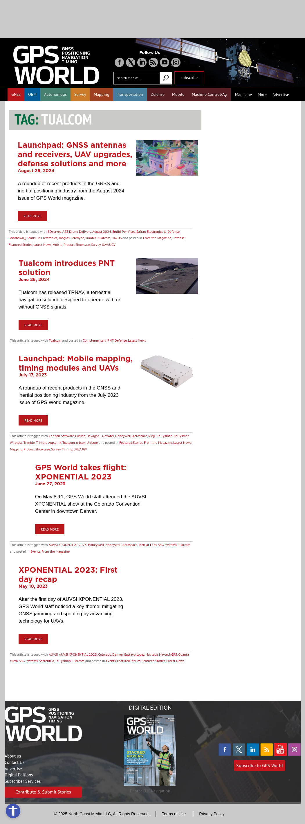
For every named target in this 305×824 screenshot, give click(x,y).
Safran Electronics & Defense (158, 231)
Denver (117, 654)
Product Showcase (77, 244)
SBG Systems (167, 544)
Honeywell (96, 544)
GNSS (16, 94)
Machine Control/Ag (209, 94)
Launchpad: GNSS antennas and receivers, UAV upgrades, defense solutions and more (75, 154)
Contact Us (14, 762)
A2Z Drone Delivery (76, 231)
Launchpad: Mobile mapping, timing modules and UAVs (76, 363)
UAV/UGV (108, 244)
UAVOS (116, 238)
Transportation (130, 94)
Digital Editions (19, 775)
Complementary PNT (98, 340)
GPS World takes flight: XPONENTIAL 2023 (80, 472)
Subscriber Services (23, 781)
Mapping (101, 94)
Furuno (80, 436)
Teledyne (77, 238)
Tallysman (165, 436)
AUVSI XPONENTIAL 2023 (68, 544)
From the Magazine (157, 238)
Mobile (178, 94)
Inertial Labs (147, 544)
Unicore (92, 442)
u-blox (80, 442)
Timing (67, 449)
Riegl (152, 436)
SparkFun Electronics (42, 238)
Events (35, 551)
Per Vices (128, 231)
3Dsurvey (54, 231)
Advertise (280, 94)
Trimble (91, 238)
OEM (32, 94)
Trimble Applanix (48, 442)
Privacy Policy (211, 814)
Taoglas (64, 238)
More (262, 94)
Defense (158, 94)
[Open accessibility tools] (13, 811)
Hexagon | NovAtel (100, 436)
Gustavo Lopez (134, 654)
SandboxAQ (17, 238)
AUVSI (53, 654)
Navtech (152, 654)
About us (13, 756)
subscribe (189, 77)
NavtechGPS (168, 654)
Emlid (116, 231)
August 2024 (101, 231)
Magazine (243, 94)
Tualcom (104, 238)
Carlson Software (61, 436)
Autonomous (55, 94)
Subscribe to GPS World (259, 765)
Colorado (104, 654)
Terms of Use (174, 814)
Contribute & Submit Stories (43, 792)
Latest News (42, 244)
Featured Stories (20, 244)
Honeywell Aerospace (131, 436)
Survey (80, 94)
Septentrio (46, 661)
